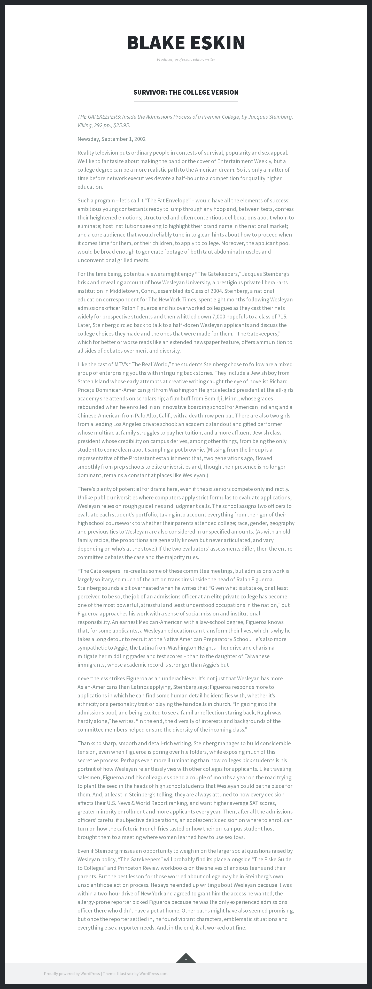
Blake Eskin (186, 42)
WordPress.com (153, 973)
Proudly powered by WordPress (72, 973)
